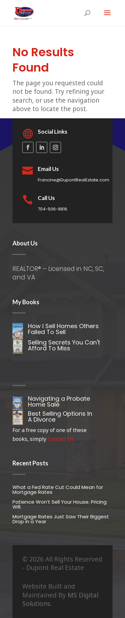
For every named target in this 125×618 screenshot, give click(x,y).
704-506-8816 (52, 209)
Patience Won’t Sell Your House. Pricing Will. (59, 504)
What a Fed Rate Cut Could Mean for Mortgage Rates (57, 489)
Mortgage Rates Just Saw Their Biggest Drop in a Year (60, 519)
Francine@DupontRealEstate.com (73, 180)
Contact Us (61, 439)
